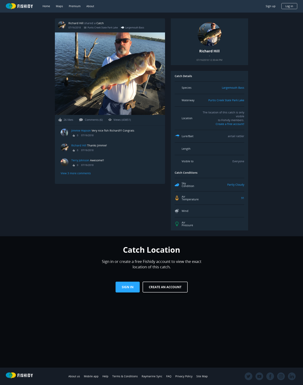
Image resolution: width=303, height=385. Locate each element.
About (90, 6)
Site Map (202, 376)
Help (105, 376)
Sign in (128, 287)
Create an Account (165, 287)
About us (74, 376)
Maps (59, 6)
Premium (75, 6)
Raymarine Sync (152, 376)
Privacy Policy (183, 376)
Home (46, 6)
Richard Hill (75, 23)
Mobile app (91, 376)
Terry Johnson (80, 160)
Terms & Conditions (125, 376)
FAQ (168, 376)
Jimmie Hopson (81, 130)
